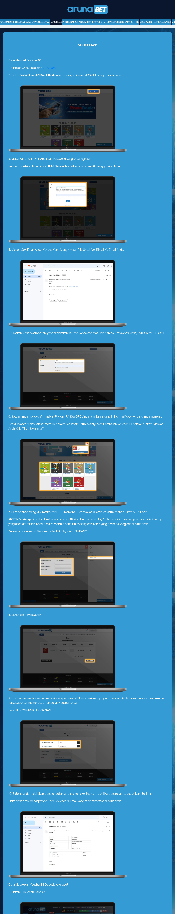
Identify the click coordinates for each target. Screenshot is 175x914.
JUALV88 (49, 68)
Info (13, 22)
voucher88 (56, 22)
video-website (147, 22)
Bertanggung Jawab (27, 22)
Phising (66, 22)
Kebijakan (44, 22)
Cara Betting (131, 22)
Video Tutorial (104, 22)
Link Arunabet (163, 22)
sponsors (118, 22)
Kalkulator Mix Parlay (83, 22)
